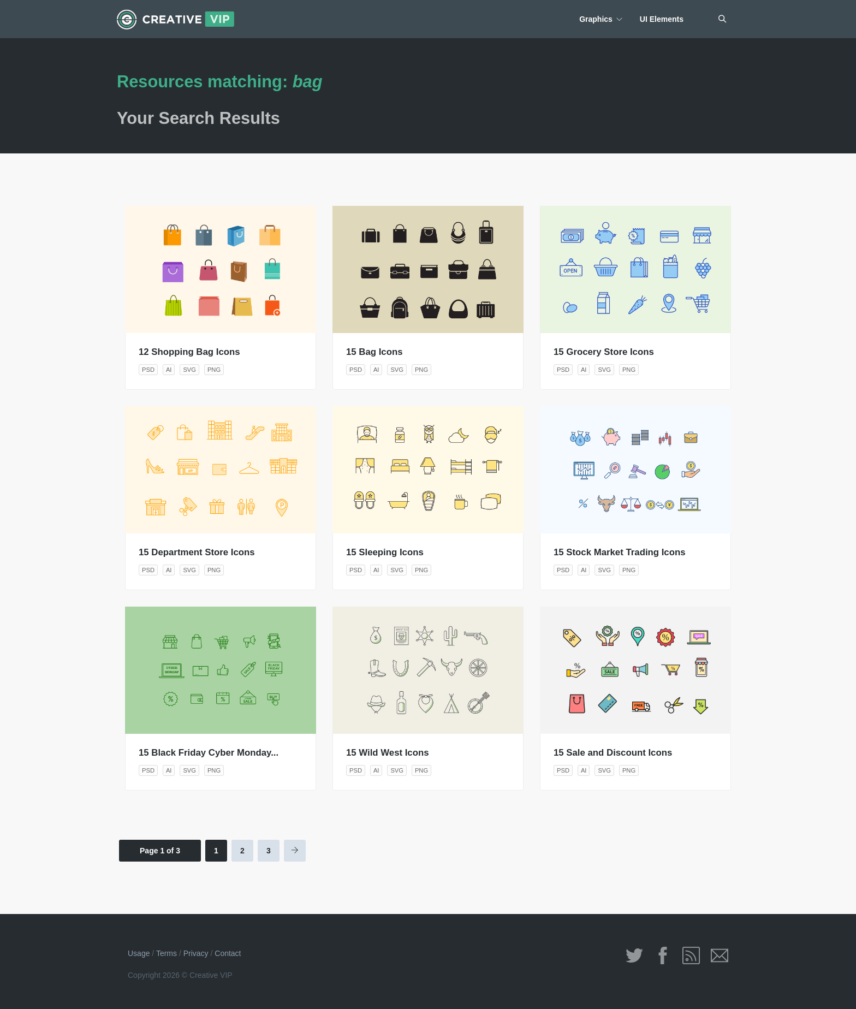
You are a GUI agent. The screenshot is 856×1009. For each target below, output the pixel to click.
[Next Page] (295, 851)
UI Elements (661, 19)
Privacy (196, 953)
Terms (166, 953)
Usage (139, 953)
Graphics (596, 19)
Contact (228, 953)
